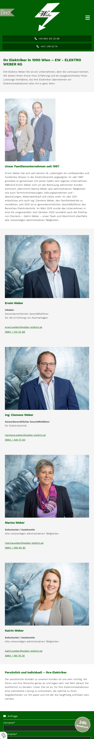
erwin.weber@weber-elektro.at (23, 327)
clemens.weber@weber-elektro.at (25, 435)
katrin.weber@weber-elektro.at (23, 650)
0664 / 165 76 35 (15, 655)
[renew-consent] (3, 735)
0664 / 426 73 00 (15, 439)
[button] (82, 18)
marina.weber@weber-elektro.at (24, 543)
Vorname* (9, 722)
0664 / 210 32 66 (15, 331)
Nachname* (10, 734)
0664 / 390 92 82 (15, 547)
